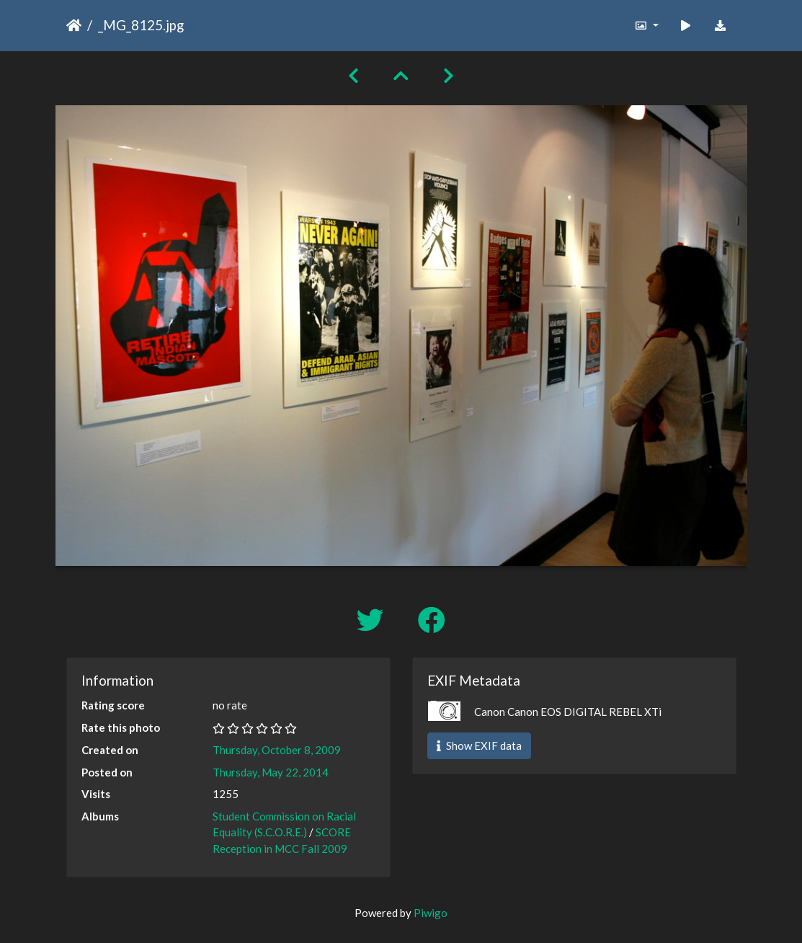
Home (73, 25)
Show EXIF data (479, 745)
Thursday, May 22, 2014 (271, 772)
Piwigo (430, 912)
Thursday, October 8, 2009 (277, 749)
